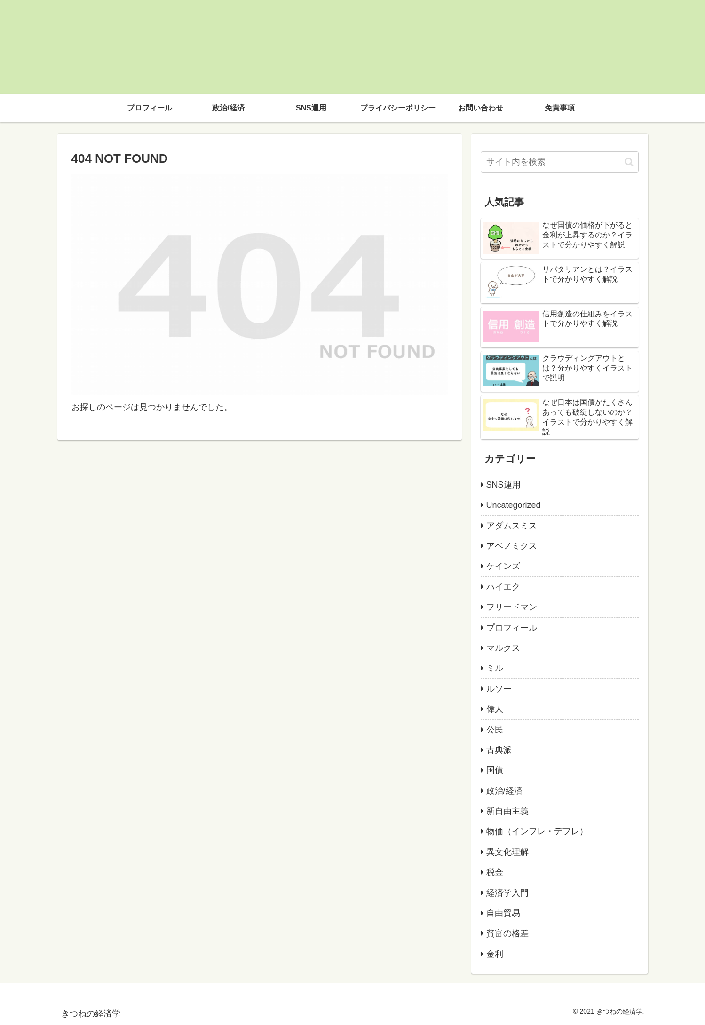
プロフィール (511, 627)
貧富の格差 (507, 933)
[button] (629, 162)
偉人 (494, 709)
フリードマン (511, 607)
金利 (494, 954)
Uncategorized (513, 505)
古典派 (499, 750)
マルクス (503, 648)
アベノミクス (511, 546)
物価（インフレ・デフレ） (537, 831)
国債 (494, 770)
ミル (494, 668)
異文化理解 (507, 852)
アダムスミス (511, 525)
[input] (560, 162)
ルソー (499, 689)
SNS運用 (503, 484)
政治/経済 (504, 791)
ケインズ (503, 566)
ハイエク (503, 586)
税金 (494, 872)
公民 (494, 729)
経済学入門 (507, 893)
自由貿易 (503, 913)
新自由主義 (507, 811)
